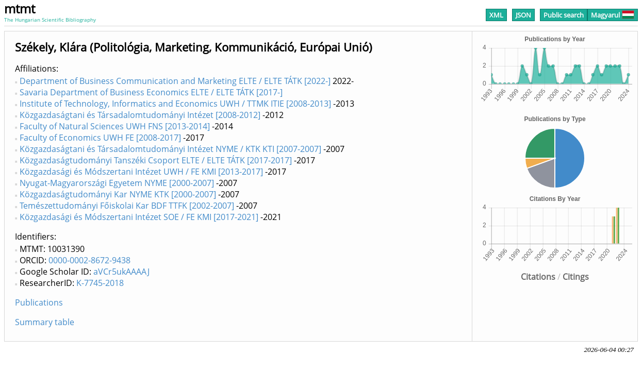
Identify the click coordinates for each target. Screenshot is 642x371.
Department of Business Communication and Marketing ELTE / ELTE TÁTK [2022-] (175, 81)
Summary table (44, 322)
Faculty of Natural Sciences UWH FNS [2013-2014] (115, 126)
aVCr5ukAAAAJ (121, 271)
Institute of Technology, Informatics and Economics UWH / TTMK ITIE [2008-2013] (175, 103)
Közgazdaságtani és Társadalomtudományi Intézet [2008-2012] (140, 115)
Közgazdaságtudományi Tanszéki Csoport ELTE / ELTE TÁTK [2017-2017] (156, 160)
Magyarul (612, 15)
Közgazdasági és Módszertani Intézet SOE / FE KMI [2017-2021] (139, 217)
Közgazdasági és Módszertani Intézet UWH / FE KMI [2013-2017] (141, 171)
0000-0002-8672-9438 (89, 260)
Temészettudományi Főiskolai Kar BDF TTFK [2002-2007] (127, 205)
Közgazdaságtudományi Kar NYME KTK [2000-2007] (118, 194)
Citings (576, 276)
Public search (564, 15)
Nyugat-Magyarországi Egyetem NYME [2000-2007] (117, 183)
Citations (538, 276)
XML (496, 15)
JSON (523, 15)
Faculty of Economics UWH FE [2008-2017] (100, 137)
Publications (39, 302)
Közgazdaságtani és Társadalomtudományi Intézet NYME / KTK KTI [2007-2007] (170, 149)
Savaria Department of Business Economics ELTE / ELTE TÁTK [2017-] (151, 92)
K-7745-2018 (100, 283)
